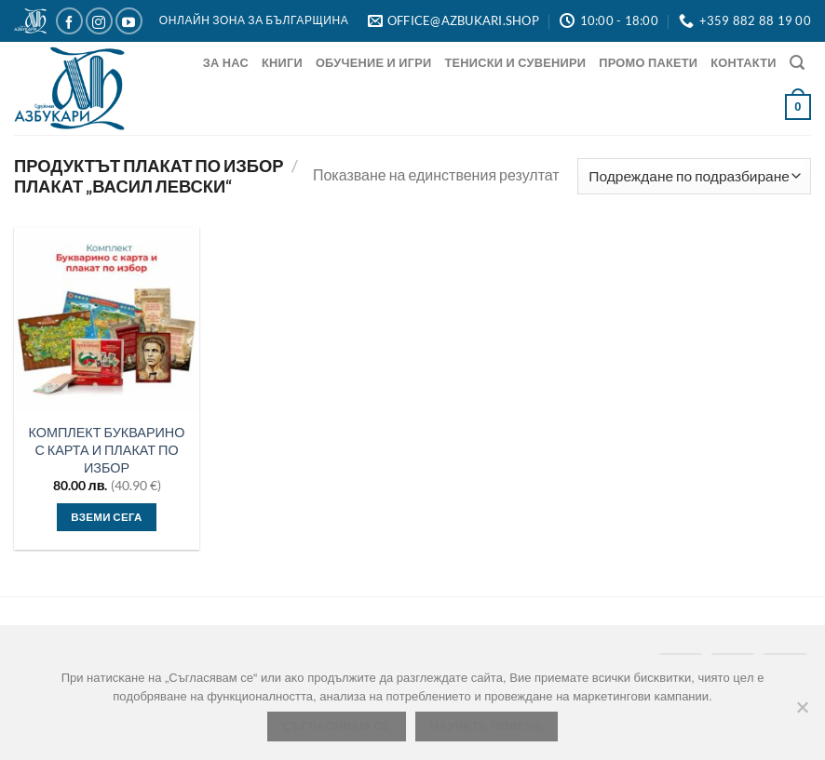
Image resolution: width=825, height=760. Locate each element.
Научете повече (486, 726)
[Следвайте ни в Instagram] (99, 20)
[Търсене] (797, 63)
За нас (226, 62)
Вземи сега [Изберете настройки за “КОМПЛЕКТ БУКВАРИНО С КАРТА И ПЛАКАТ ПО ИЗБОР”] (106, 517)
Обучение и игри (374, 62)
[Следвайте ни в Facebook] (69, 20)
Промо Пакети (648, 62)
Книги (282, 62)
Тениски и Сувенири (515, 62)
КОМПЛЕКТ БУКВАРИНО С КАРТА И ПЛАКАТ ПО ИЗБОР (107, 449)
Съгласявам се (336, 726)
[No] (801, 712)
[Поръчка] (694, 176)
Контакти (743, 62)
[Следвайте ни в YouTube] (128, 20)
